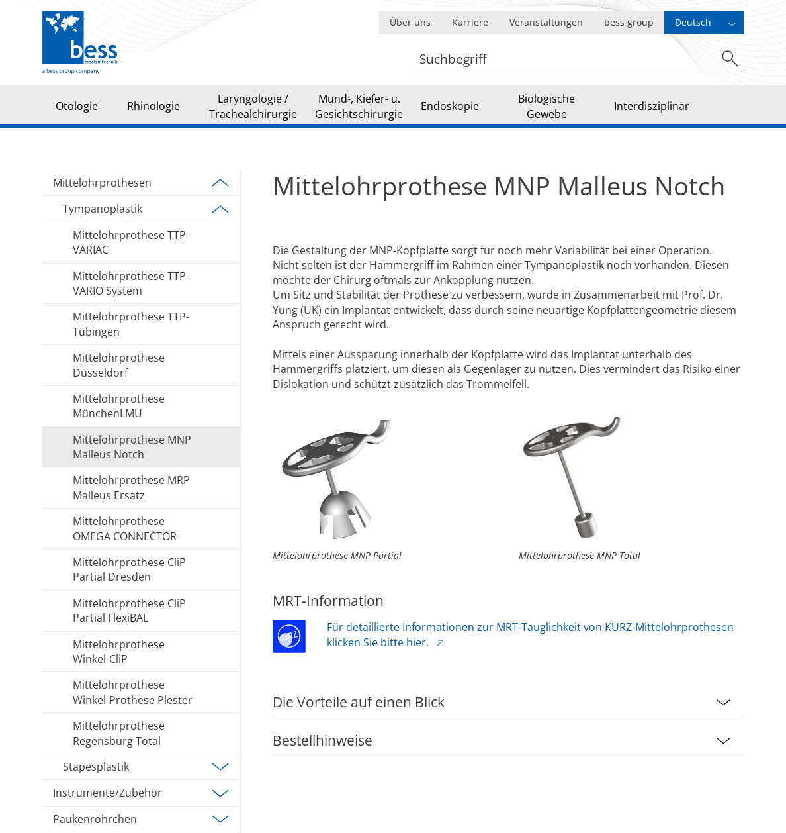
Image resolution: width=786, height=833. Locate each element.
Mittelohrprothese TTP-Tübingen (131, 323)
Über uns (410, 22)
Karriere (470, 22)
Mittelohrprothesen (141, 182)
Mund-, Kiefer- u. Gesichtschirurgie (359, 106)
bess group (629, 22)
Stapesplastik (146, 767)
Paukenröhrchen (141, 819)
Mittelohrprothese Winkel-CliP (119, 651)
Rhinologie (153, 106)
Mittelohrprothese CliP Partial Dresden (129, 569)
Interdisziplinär (651, 106)
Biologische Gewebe (546, 106)
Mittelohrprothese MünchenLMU (119, 405)
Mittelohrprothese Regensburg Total (119, 733)
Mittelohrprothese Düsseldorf (119, 364)
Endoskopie (450, 106)
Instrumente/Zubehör (141, 793)
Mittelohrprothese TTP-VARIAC (131, 242)
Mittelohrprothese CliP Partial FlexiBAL (129, 610)
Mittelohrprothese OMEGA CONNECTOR (125, 528)
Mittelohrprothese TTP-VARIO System (131, 283)
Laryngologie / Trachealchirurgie (253, 106)
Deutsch (693, 22)
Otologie (77, 106)
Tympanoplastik (146, 209)
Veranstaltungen (546, 22)
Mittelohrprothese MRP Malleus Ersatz (131, 487)
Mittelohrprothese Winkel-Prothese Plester (133, 692)
